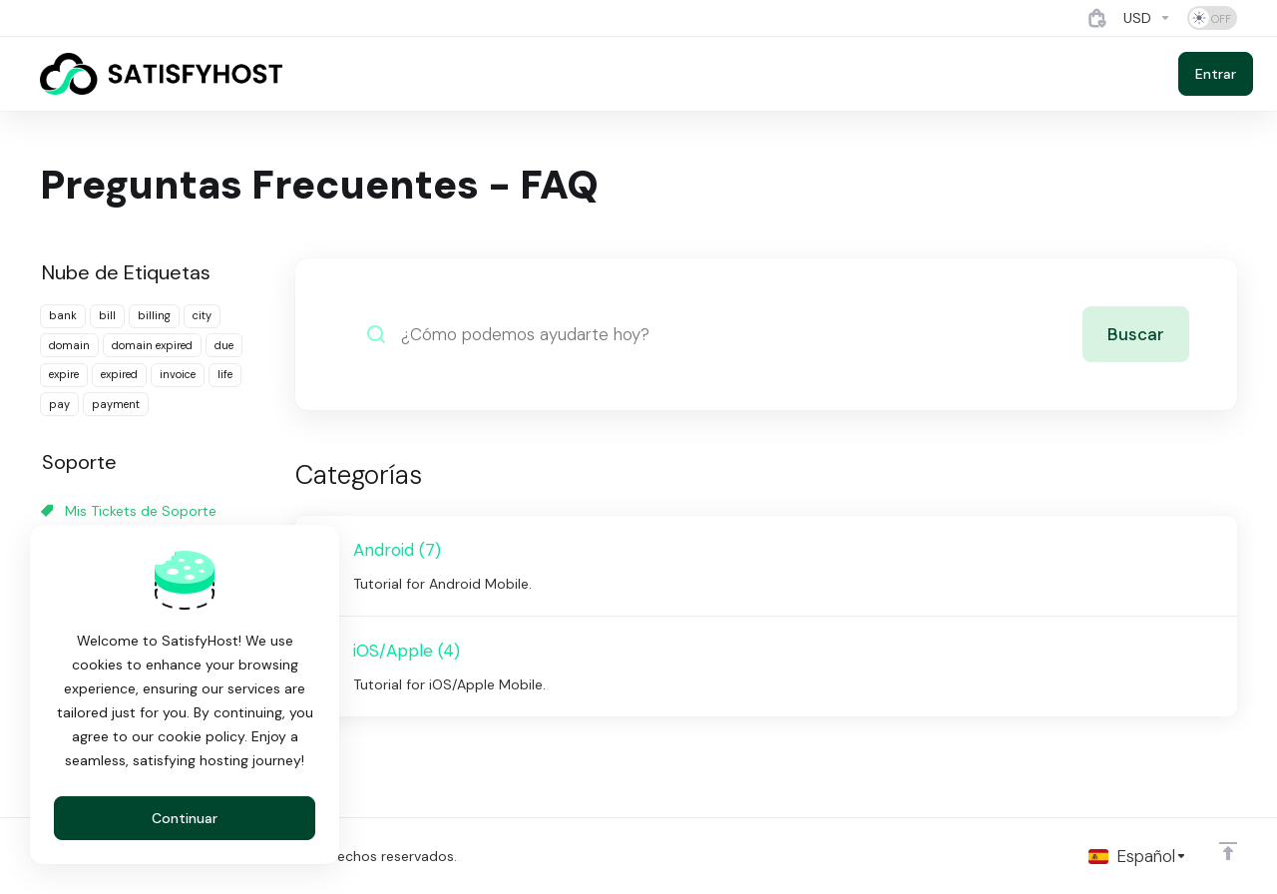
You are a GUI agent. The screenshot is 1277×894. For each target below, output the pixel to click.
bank (63, 315)
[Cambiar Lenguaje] (1137, 856)
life (224, 374)
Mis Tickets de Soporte (128, 511)
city (202, 315)
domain (69, 345)
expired (119, 374)
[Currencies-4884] (1147, 18)
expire (64, 374)
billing (154, 315)
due (223, 345)
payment (116, 404)
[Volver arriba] (1228, 851)
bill (107, 315)
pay (59, 404)
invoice (178, 374)
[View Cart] (1097, 18)
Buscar (1135, 334)
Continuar (184, 818)
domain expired (152, 345)
